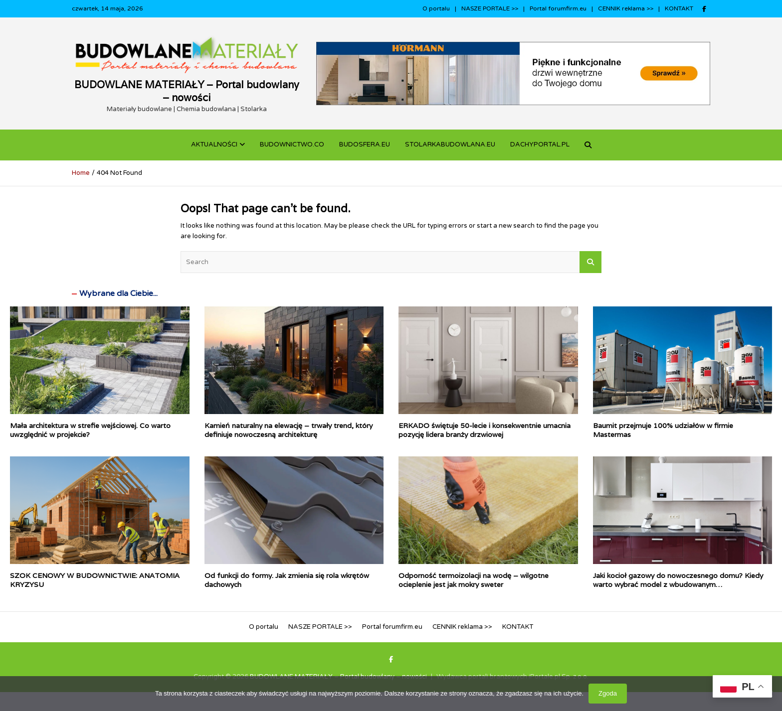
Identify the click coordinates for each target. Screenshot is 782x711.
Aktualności (214, 144)
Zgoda (607, 693)
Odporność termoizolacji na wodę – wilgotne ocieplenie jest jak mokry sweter (473, 580)
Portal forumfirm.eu (558, 8)
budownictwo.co (292, 144)
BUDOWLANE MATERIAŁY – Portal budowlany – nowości (186, 91)
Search (590, 262)
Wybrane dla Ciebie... (118, 293)
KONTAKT (679, 8)
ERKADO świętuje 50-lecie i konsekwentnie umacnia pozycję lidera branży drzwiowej (484, 430)
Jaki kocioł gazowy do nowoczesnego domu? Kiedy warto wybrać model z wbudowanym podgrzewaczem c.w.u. (678, 584)
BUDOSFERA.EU (364, 144)
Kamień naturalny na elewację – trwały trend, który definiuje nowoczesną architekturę (288, 430)
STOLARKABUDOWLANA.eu (450, 144)
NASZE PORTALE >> (489, 8)
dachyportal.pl (540, 144)
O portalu (436, 8)
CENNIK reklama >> (625, 8)
